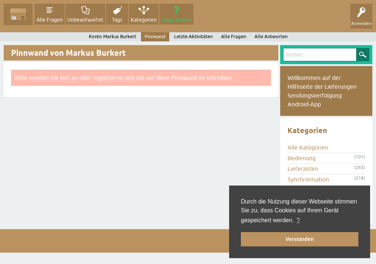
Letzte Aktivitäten (193, 36)
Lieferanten (303, 168)
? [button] (298, 220)
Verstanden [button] (299, 239)
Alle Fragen (49, 20)
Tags (117, 20)
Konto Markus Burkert (112, 36)
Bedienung (302, 158)
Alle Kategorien (308, 147)
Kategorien (144, 20)
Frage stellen (176, 20)
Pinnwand (155, 36)
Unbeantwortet (85, 20)
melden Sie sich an (53, 77)
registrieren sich (114, 77)
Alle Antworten (271, 36)
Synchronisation (308, 179)
